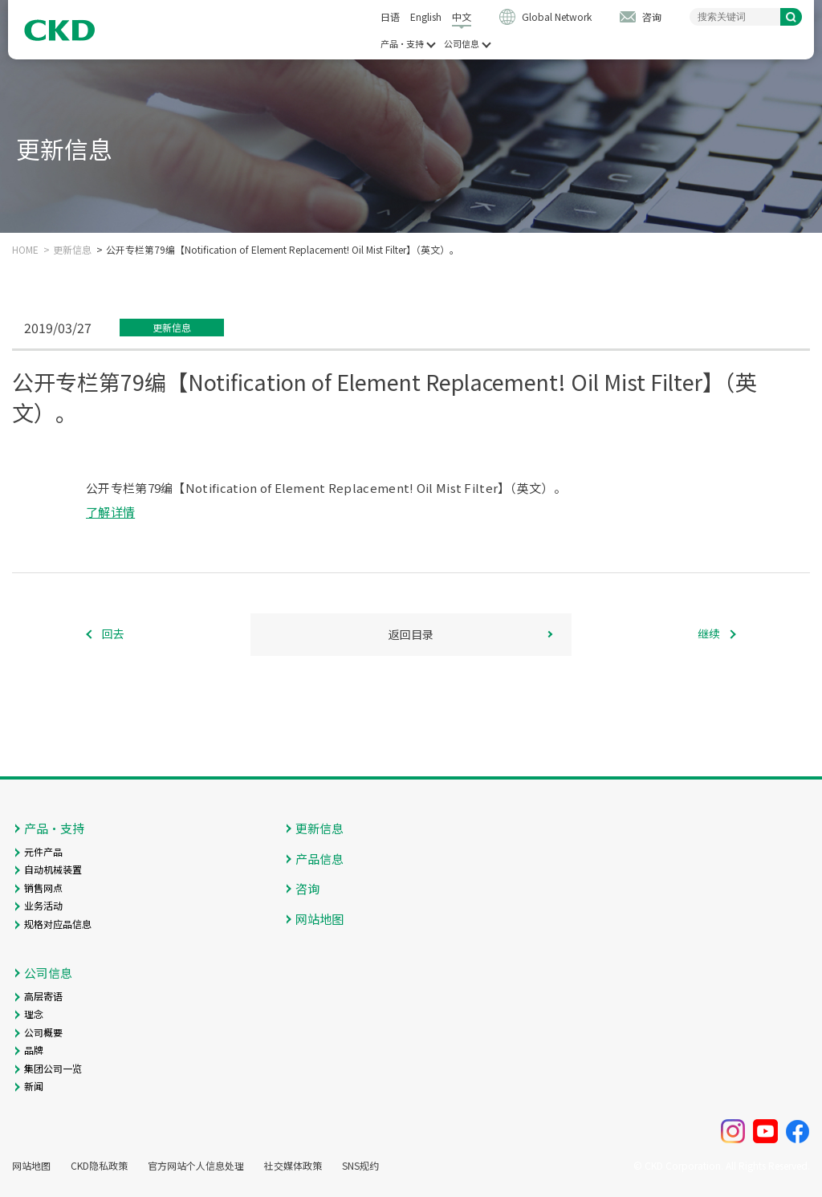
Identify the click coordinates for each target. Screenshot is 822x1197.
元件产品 (43, 851)
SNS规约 (360, 1165)
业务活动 (43, 905)
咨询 (651, 16)
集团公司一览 (53, 1068)
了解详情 (110, 511)
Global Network (557, 16)
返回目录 (411, 634)
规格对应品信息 (58, 923)
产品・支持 (402, 44)
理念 (33, 1013)
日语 (390, 16)
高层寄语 (43, 996)
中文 (461, 16)
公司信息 (461, 44)
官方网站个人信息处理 (196, 1165)
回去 (113, 634)
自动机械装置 (53, 869)
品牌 (33, 1050)
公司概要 (43, 1032)
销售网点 (43, 887)
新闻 (33, 1086)
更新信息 (72, 249)
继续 (709, 634)
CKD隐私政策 (99, 1165)
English (426, 16)
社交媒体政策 (293, 1165)
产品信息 (319, 858)
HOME (25, 249)
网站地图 (319, 918)
